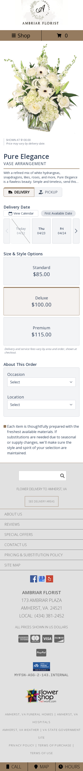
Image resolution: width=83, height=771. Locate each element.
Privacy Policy (21, 745)
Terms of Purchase (54, 745)
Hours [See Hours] (69, 767)
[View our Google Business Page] (41, 581)
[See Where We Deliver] (41, 501)
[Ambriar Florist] (41, 23)
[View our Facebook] (33, 581)
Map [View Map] (41, 767)
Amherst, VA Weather (20, 730)
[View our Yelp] (49, 581)
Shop (21, 35)
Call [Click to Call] (13, 767)
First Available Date (58, 213)
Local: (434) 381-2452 (41, 616)
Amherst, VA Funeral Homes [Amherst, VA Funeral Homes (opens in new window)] (29, 714)
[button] (41, 666)
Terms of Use (41, 753)
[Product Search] (42, 476)
